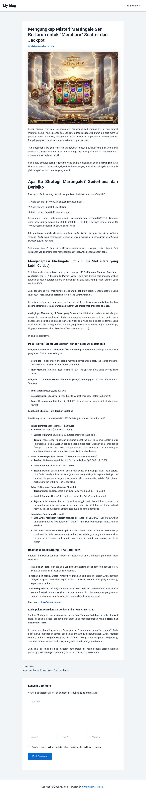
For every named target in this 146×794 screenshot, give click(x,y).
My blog (9, 5)
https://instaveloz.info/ (51, 602)
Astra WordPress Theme (93, 786)
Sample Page (134, 5)
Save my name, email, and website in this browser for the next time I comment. (67, 747)
